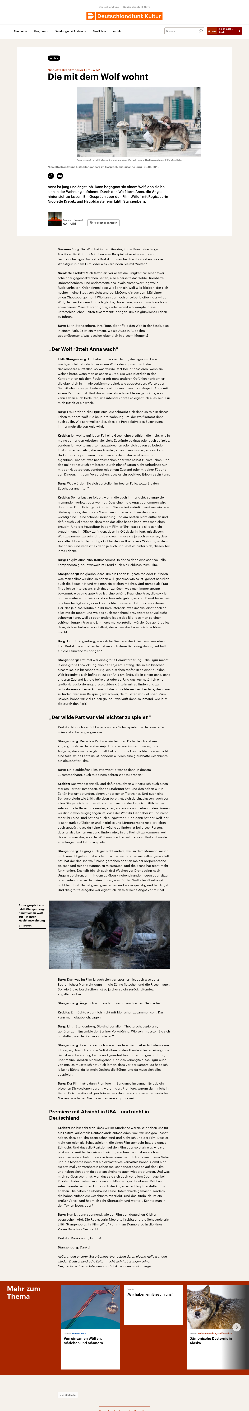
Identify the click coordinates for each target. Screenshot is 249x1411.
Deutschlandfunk (109, 6)
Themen (19, 31)
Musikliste (99, 31)
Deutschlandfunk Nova (136, 6)
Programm (41, 31)
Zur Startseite (68, 1394)
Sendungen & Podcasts (70, 31)
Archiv (117, 31)
